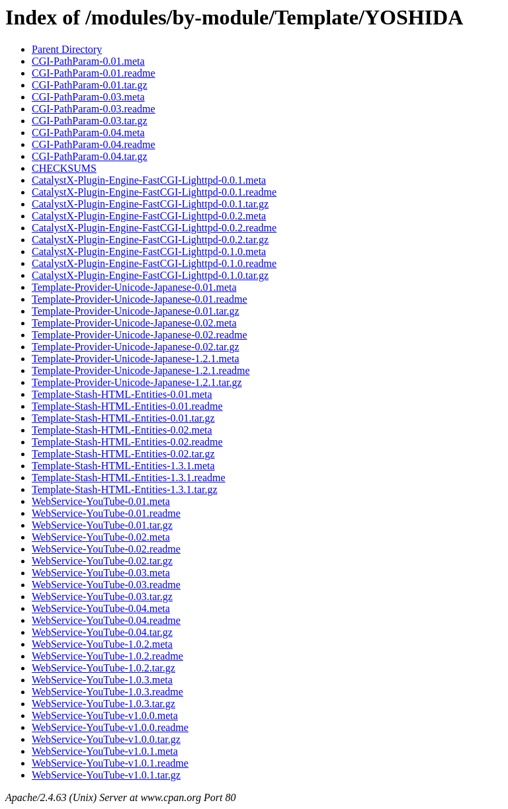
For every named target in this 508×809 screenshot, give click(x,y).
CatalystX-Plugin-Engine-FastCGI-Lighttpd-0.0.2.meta (149, 215)
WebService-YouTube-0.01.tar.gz (102, 525)
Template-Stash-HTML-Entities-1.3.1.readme (129, 477)
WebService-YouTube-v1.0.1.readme (110, 763)
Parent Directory (67, 49)
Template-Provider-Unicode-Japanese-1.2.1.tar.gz (137, 382)
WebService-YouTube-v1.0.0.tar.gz (106, 739)
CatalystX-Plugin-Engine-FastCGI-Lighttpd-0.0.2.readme (154, 227)
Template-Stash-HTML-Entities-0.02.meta (122, 430)
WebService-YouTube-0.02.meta (101, 537)
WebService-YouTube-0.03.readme (106, 584)
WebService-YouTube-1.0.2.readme (107, 656)
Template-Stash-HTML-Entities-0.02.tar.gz (123, 453)
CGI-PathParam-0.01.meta (88, 61)
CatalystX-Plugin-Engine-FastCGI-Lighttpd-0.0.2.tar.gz (150, 239)
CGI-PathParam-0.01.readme (93, 73)
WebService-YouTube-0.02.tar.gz (102, 560)
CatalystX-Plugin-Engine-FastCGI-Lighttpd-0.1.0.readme (154, 263)
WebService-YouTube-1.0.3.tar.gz (103, 703)
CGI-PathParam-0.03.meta (88, 96)
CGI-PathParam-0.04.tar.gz (90, 156)
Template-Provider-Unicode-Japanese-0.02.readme (139, 334)
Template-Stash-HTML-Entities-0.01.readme (127, 406)
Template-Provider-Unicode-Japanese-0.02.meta (134, 322)
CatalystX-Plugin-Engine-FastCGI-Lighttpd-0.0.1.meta (149, 180)
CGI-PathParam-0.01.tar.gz (90, 85)
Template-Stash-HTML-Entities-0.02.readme (127, 441)
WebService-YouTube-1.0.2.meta (102, 644)
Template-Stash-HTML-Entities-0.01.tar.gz (123, 418)
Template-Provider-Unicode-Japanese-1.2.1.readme (141, 370)
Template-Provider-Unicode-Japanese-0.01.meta (134, 287)
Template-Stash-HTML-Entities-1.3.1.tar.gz (125, 489)
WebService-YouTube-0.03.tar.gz (102, 596)
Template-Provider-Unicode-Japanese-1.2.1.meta (135, 358)
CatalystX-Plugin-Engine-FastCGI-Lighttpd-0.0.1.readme (154, 192)
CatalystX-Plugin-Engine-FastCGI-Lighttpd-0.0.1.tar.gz (150, 204)
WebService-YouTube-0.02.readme (106, 549)
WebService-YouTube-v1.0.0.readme (110, 727)
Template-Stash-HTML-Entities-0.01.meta (122, 394)
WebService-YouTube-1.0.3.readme (107, 691)
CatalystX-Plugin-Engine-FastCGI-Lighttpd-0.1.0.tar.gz (150, 275)
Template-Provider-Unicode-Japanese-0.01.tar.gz (135, 311)
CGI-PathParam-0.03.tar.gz (90, 120)
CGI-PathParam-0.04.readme (93, 144)
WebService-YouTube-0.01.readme (106, 513)
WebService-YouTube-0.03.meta (101, 572)
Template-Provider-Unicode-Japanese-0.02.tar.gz (135, 346)
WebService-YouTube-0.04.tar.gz (102, 632)
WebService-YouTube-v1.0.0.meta (105, 715)
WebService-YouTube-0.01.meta (101, 501)
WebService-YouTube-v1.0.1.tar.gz (106, 775)
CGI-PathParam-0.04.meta (88, 132)
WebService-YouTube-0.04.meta (101, 608)
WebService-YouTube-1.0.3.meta (102, 679)
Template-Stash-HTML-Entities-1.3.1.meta (123, 465)
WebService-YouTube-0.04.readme (106, 620)
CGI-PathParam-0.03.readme (93, 108)
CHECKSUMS (64, 168)
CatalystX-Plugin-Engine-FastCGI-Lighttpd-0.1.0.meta (149, 251)
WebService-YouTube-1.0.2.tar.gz (103, 668)
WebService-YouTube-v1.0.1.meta (105, 751)
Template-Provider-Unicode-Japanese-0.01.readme (139, 299)
